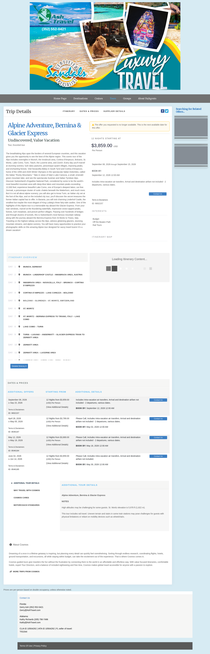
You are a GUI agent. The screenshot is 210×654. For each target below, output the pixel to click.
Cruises (99, 98)
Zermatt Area (30, 345)
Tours (113, 98)
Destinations (81, 98)
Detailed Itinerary (19, 366)
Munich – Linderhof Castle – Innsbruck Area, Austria (53, 275)
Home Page (60, 98)
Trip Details (18, 111)
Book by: (81, 408)
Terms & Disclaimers (100, 200)
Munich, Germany (32, 267)
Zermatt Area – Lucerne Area (39, 353)
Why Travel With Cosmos (27, 490)
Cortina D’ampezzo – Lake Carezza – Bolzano (48, 293)
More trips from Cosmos (25, 571)
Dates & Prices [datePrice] (89, 111)
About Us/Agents (147, 98)
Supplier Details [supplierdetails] (114, 111)
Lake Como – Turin (33, 327)
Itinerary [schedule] (69, 111)
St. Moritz (28, 308)
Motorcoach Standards (27, 505)
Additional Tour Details (26, 483)
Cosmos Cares (21, 498)
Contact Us (157, 194)
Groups (127, 98)
